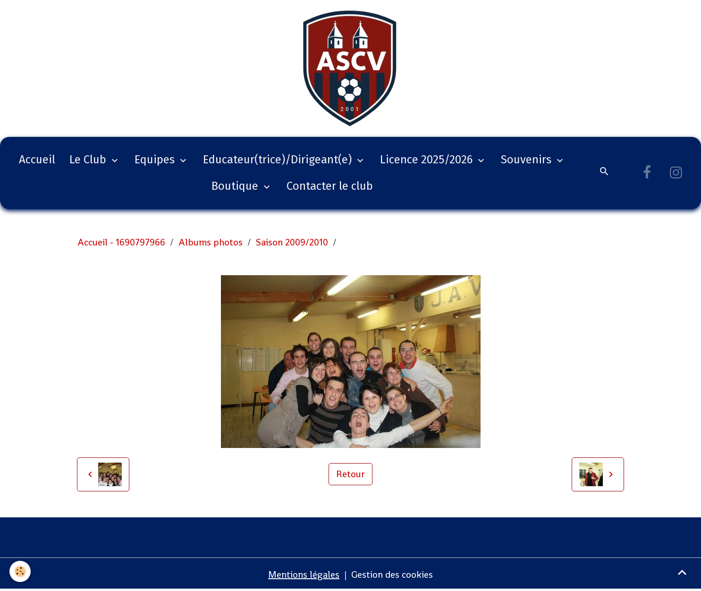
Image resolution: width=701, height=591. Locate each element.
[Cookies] (20, 571)
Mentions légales (303, 574)
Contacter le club (330, 186)
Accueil (37, 159)
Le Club (89, 159)
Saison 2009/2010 (292, 242)
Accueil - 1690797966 (121, 242)
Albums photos (210, 242)
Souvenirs (527, 159)
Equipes (156, 159)
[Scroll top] (682, 572)
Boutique (236, 186)
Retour (350, 474)
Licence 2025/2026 (427, 159)
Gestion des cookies (392, 574)
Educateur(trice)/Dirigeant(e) (279, 159)
